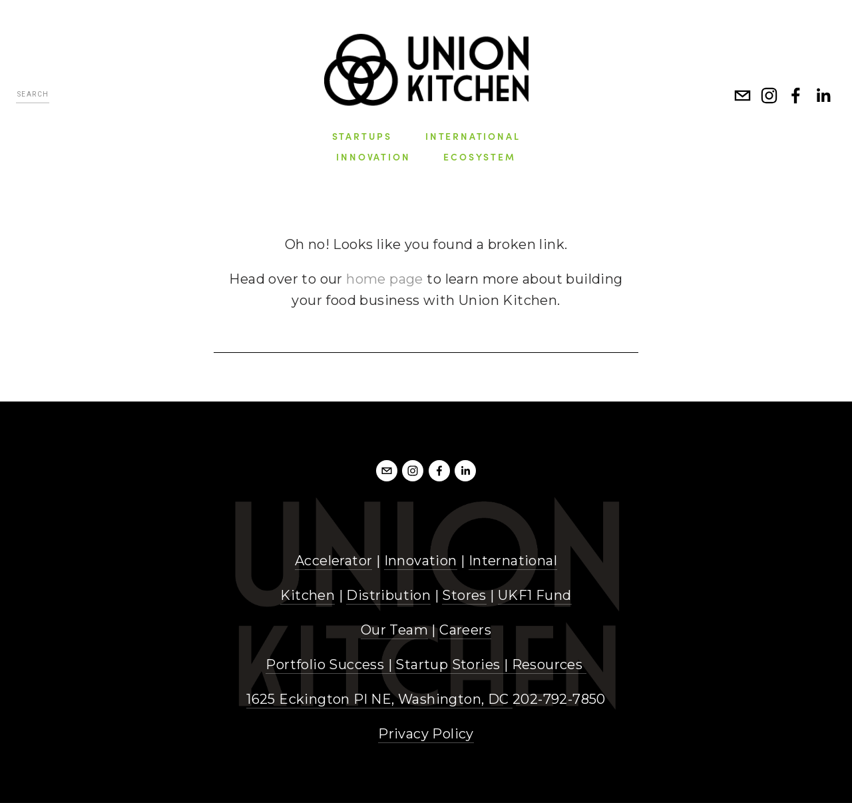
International (513, 561)
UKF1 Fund (535, 595)
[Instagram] (769, 96)
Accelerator (333, 561)
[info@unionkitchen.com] (742, 96)
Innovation (420, 561)
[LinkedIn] (822, 96)
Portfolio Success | (330, 664)
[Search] (32, 96)
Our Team (394, 630)
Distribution (388, 595)
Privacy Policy (426, 734)
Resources (547, 664)
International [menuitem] (472, 135)
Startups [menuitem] (362, 135)
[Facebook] (796, 96)
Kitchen (307, 595)
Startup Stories (447, 664)
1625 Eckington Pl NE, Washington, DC (379, 699)
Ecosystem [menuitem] (479, 156)
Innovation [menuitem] (373, 156)
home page (384, 279)
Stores (464, 595)
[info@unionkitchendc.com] (386, 470)
